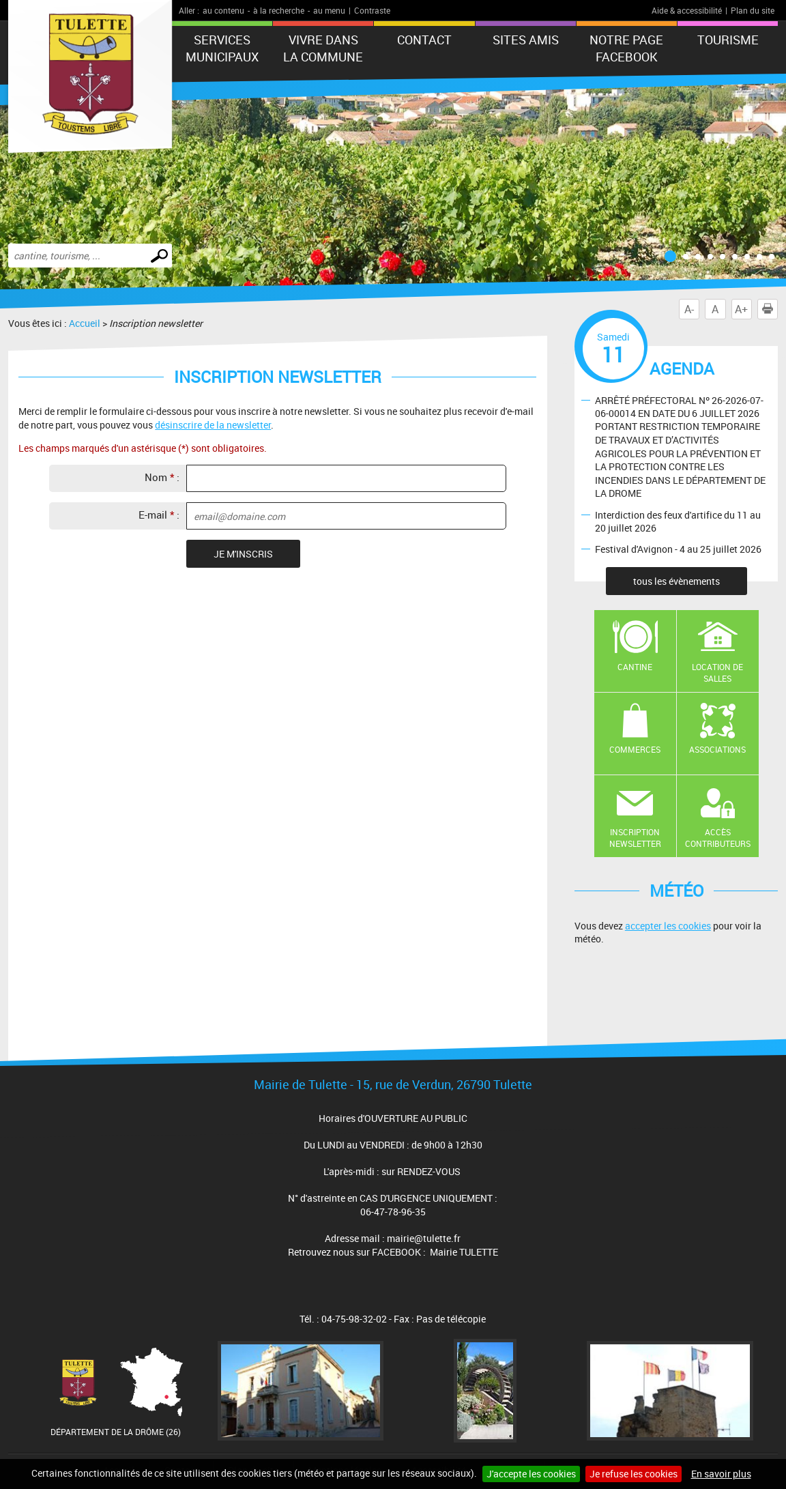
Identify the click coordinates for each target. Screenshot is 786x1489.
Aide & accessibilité (687, 10)
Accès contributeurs (718, 837)
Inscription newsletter (635, 837)
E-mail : (159, 514)
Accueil (84, 323)
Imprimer (770, 309)
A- (689, 309)
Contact (424, 39)
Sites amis (526, 39)
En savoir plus (721, 1473)
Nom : (162, 477)
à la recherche (278, 10)
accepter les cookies (668, 925)
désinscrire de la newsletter (213, 424)
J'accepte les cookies (531, 1473)
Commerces (634, 749)
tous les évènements (676, 581)
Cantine (634, 666)
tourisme (728, 39)
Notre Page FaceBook (626, 48)
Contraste (372, 10)
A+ (741, 309)
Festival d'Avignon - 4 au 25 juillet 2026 (678, 549)
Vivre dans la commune (323, 48)
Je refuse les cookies (634, 1473)
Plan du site (752, 10)
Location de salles (717, 672)
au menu (329, 10)
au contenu (223, 10)
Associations (717, 749)
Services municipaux (222, 48)
